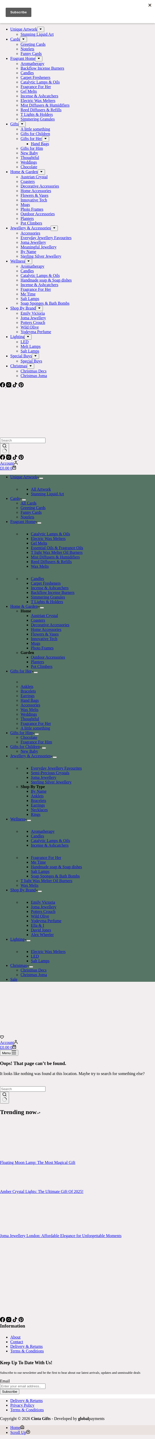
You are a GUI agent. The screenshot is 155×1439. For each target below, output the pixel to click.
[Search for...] (22, 440)
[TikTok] (15, 458)
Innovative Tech (44, 639)
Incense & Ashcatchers (50, 588)
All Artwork (41, 489)
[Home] (17, 1427)
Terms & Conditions (27, 1351)
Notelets (27, 517)
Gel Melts (39, 543)
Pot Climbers (41, 666)
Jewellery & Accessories (31, 756)
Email (5, 1381)
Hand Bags (30, 700)
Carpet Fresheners (46, 583)
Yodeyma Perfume (46, 921)
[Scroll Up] (20, 1432)
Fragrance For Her (36, 723)
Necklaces (39, 810)
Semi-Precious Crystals (50, 773)
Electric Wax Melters (48, 538)
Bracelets (28, 691)
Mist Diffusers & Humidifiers (55, 557)
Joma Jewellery (43, 777)
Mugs (35, 643)
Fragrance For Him (36, 742)
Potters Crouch (43, 911)
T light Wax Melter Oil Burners (57, 552)
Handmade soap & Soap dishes (56, 867)
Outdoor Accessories (48, 657)
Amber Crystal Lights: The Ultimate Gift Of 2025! (42, 1191)
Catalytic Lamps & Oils (50, 534)
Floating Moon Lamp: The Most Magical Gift (37, 1162)
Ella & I (37, 925)
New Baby (29, 751)
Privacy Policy (22, 1405)
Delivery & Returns (26, 1346)
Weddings (29, 714)
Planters (37, 662)
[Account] (9, 463)
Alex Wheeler (42, 934)
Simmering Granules (48, 597)
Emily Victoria (43, 902)
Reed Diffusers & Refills (51, 561)
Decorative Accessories (50, 625)
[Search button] (4, 449)
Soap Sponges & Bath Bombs (55, 876)
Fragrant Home (23, 521)
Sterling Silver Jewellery (51, 782)
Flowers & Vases (45, 634)
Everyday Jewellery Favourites (56, 768)
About (15, 1337)
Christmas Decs (34, 970)
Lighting (18, 939)
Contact (16, 1342)
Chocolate (29, 737)
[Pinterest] (21, 458)
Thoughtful (30, 719)
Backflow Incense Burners (53, 592)
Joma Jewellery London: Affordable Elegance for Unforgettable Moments (61, 1236)
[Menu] (9, 1053)
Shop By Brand (24, 890)
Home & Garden (25, 606)
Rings (35, 814)
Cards (16, 498)
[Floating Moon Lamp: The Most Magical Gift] (19, 1158)
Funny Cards (31, 512)
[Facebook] (3, 458)
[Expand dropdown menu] (41, 478)
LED (35, 956)
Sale (13, 979)
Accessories (30, 705)
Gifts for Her (22, 671)
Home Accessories (46, 629)
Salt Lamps (40, 871)
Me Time (38, 862)
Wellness (18, 819)
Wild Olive (40, 916)
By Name (39, 791)
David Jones (41, 930)
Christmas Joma (34, 975)
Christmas (19, 965)
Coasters (38, 620)
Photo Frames (42, 648)
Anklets (27, 686)
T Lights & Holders (47, 602)
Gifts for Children (26, 746)
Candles (37, 578)
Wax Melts (40, 566)
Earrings (27, 696)
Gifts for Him (22, 733)
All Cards (29, 503)
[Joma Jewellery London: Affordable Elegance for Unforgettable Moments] (19, 1231)
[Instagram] (9, 458)
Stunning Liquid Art (47, 494)
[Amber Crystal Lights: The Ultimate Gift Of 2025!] (19, 1187)
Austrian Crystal (44, 615)
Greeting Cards (33, 508)
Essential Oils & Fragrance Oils (57, 548)
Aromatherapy (42, 831)
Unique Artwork (24, 477)
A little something (35, 728)
